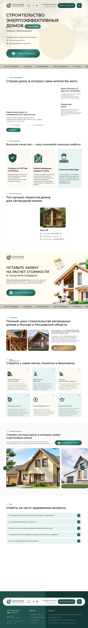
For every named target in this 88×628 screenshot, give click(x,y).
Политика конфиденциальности (16, 621)
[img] (52, 224)
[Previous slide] (5, 468)
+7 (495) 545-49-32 (49, 601)
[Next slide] (83, 468)
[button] (66, 5)
